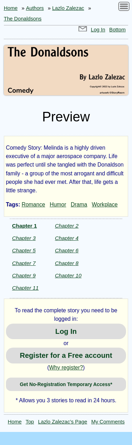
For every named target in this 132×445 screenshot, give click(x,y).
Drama (79, 205)
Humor (58, 205)
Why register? (66, 368)
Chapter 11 (25, 288)
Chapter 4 (66, 238)
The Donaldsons (23, 19)
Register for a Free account (66, 355)
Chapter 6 (66, 250)
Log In (98, 29)
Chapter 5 (24, 250)
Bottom (117, 29)
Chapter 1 (24, 226)
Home (11, 8)
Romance (33, 205)
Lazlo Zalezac (68, 8)
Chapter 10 (68, 275)
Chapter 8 (66, 263)
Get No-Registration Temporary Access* (66, 384)
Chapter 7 (24, 263)
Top (30, 422)
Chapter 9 (24, 275)
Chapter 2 (66, 226)
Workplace (105, 205)
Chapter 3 (24, 238)
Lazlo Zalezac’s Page (62, 422)
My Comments (108, 422)
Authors (35, 8)
